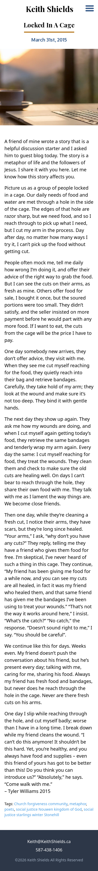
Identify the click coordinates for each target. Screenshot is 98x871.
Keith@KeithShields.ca (49, 841)
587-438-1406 (49, 850)
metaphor (78, 803)
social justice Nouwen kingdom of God (49, 809)
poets (9, 809)
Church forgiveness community (40, 803)
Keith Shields (49, 9)
